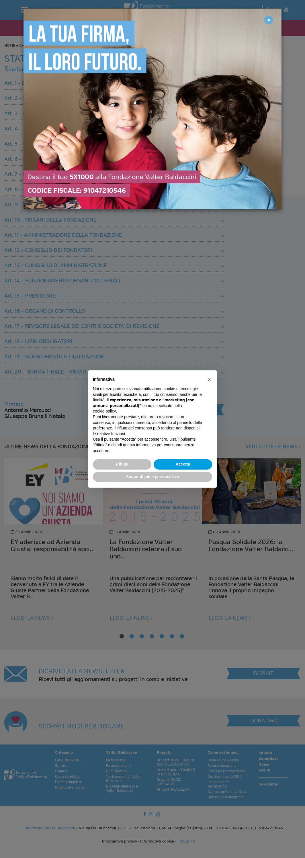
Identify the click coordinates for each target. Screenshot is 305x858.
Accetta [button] (183, 464)
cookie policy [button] (104, 411)
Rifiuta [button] (122, 464)
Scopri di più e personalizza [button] (152, 476)
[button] (209, 379)
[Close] (268, 20)
